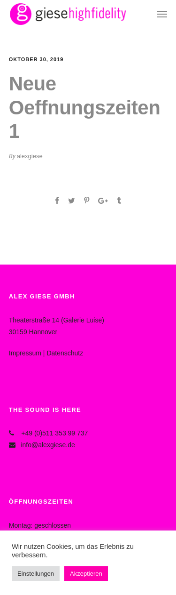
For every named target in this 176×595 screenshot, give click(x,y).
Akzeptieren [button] (86, 573)
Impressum (25, 353)
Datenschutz (64, 353)
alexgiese (30, 156)
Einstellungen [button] (35, 573)
